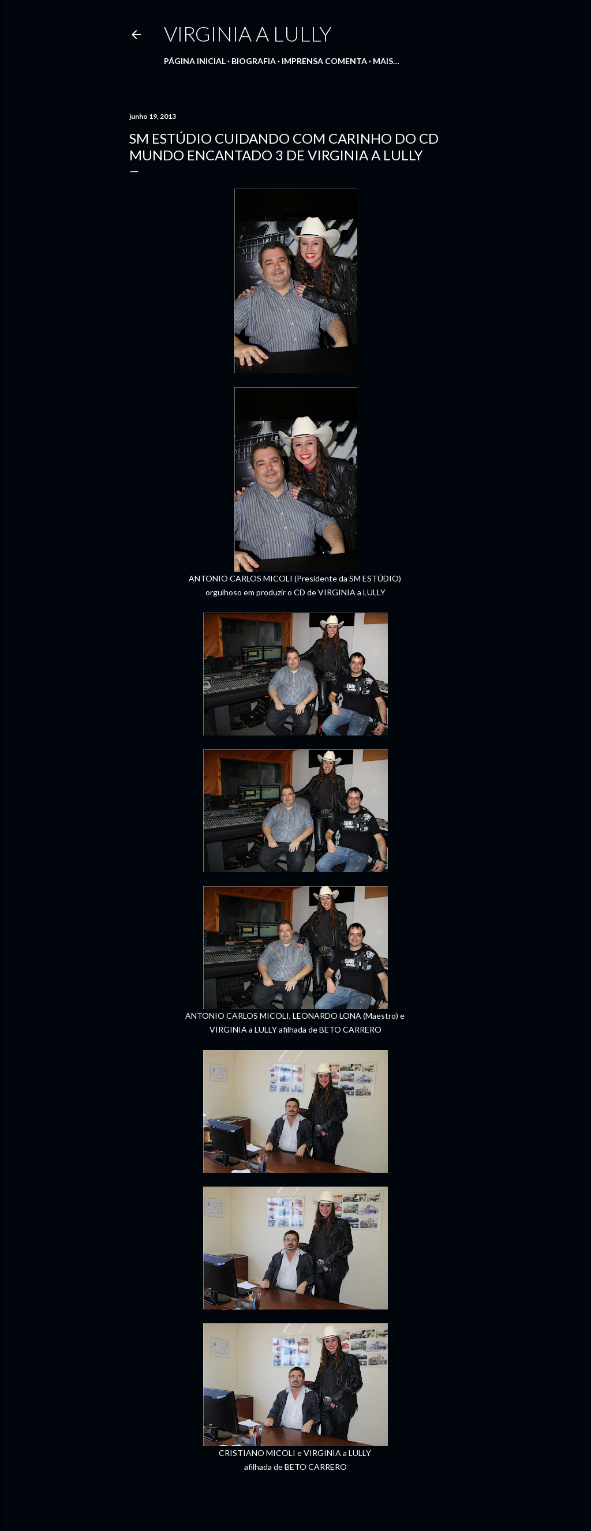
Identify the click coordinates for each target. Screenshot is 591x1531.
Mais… (386, 61)
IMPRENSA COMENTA (324, 61)
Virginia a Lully (248, 33)
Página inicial (195, 61)
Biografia (253, 61)
